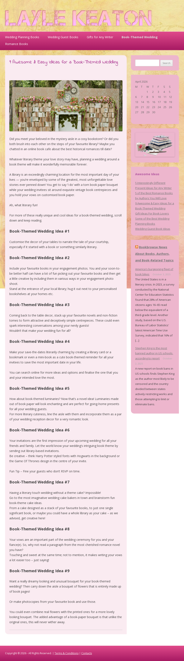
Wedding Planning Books (22, 37)
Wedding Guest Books (63, 37)
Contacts (86, 653)
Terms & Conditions (67, 653)
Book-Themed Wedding (140, 37)
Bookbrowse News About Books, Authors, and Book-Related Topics (154, 253)
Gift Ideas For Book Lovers (152, 213)
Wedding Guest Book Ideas (152, 229)
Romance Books (16, 44)
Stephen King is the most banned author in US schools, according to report (154, 353)
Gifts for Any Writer (100, 37)
